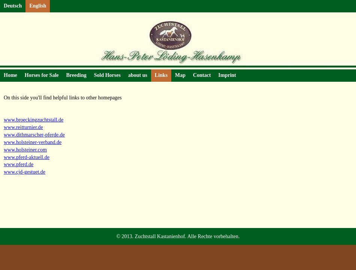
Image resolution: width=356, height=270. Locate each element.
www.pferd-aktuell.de (26, 157)
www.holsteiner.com (25, 150)
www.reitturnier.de (23, 127)
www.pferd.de (18, 164)
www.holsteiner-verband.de (32, 142)
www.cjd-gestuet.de (24, 172)
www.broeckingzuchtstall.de (33, 120)
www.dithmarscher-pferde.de (34, 135)
